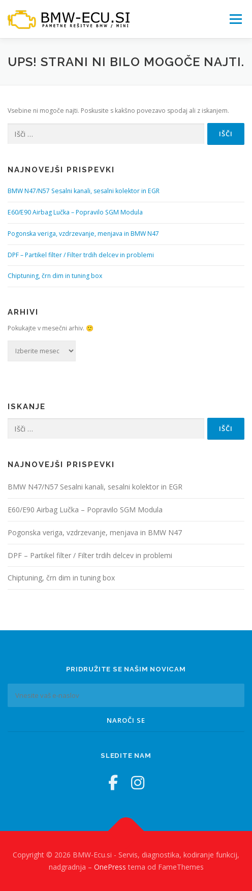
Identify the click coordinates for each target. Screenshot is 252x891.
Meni (234, 19)
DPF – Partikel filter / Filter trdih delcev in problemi (81, 255)
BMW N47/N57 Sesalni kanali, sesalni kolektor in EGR (84, 191)
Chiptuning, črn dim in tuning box (55, 275)
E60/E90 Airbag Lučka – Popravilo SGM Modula (75, 212)
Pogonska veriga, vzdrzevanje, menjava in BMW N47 (83, 233)
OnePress (110, 867)
